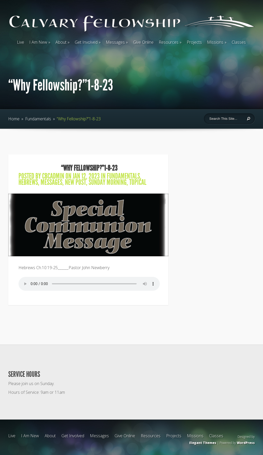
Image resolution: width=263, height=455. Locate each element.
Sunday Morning (108, 182)
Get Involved (86, 42)
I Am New (38, 42)
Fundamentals (38, 119)
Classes (239, 42)
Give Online (143, 42)
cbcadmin (53, 176)
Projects (194, 42)
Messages (115, 42)
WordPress (246, 443)
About (61, 42)
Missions (215, 42)
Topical (137, 182)
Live (20, 42)
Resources (169, 42)
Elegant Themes (202, 443)
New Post (75, 182)
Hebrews (28, 182)
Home (14, 119)
